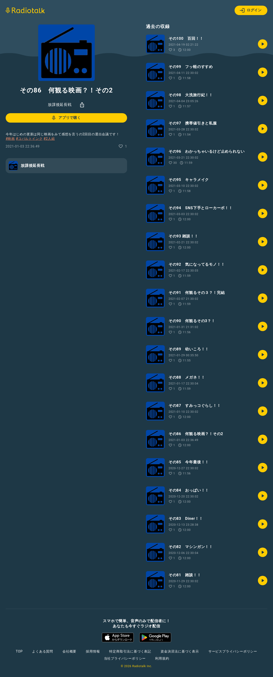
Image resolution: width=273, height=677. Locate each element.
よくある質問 (42, 651)
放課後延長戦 (60, 104)
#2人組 (49, 138)
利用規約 (162, 658)
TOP (19, 651)
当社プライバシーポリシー (125, 658)
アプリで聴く (66, 118)
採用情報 (93, 651)
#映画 (10, 138)
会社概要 (69, 651)
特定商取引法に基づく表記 (130, 651)
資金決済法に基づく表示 (180, 651)
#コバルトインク (29, 138)
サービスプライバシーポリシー (232, 651)
